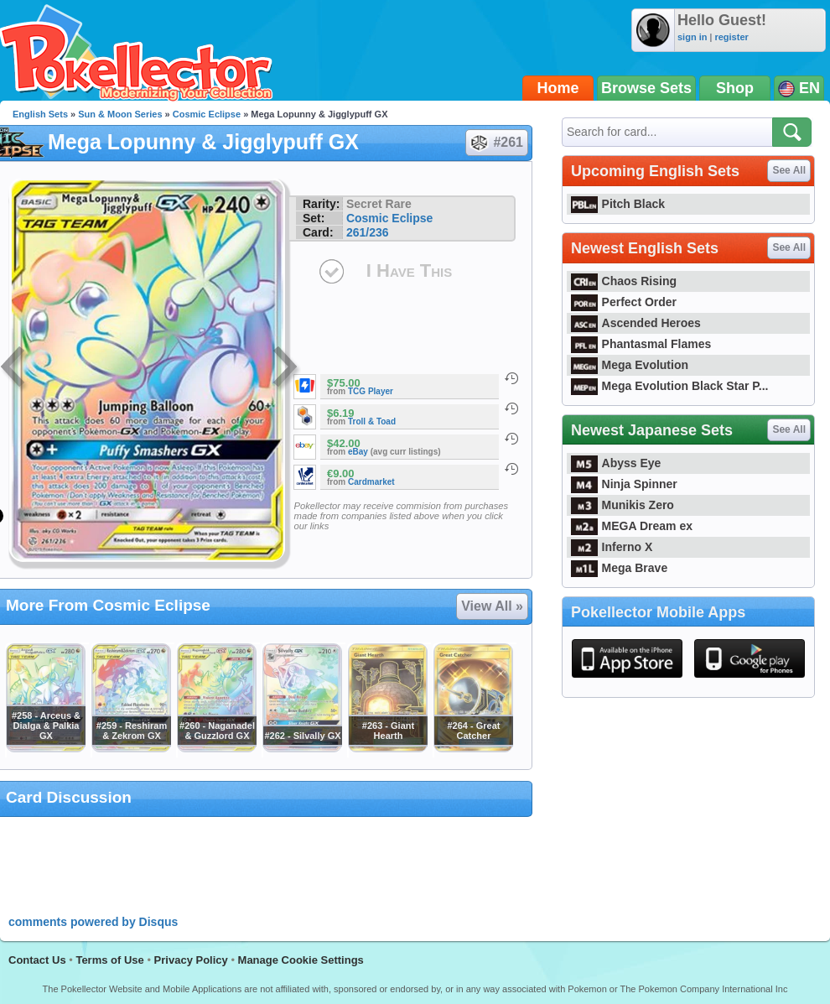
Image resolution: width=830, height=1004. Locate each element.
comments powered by (93, 922)
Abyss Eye (616, 463)
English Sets (40, 114)
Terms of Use (109, 960)
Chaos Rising (624, 281)
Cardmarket (371, 481)
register (731, 37)
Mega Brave (619, 568)
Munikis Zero (622, 505)
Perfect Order (624, 302)
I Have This (409, 270)
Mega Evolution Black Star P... (670, 386)
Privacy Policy (191, 960)
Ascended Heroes (636, 323)
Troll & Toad (372, 421)
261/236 (367, 232)
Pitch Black (618, 204)
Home (558, 88)
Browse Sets (646, 88)
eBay (358, 451)
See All (789, 170)
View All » (492, 606)
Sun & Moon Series (120, 114)
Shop (735, 88)
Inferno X (611, 547)
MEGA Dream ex (632, 526)
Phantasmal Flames (641, 344)
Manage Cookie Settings (301, 960)
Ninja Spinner (624, 484)
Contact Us (37, 960)
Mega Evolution (629, 365)
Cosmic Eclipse (207, 114)
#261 (496, 142)
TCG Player (370, 391)
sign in (692, 37)
